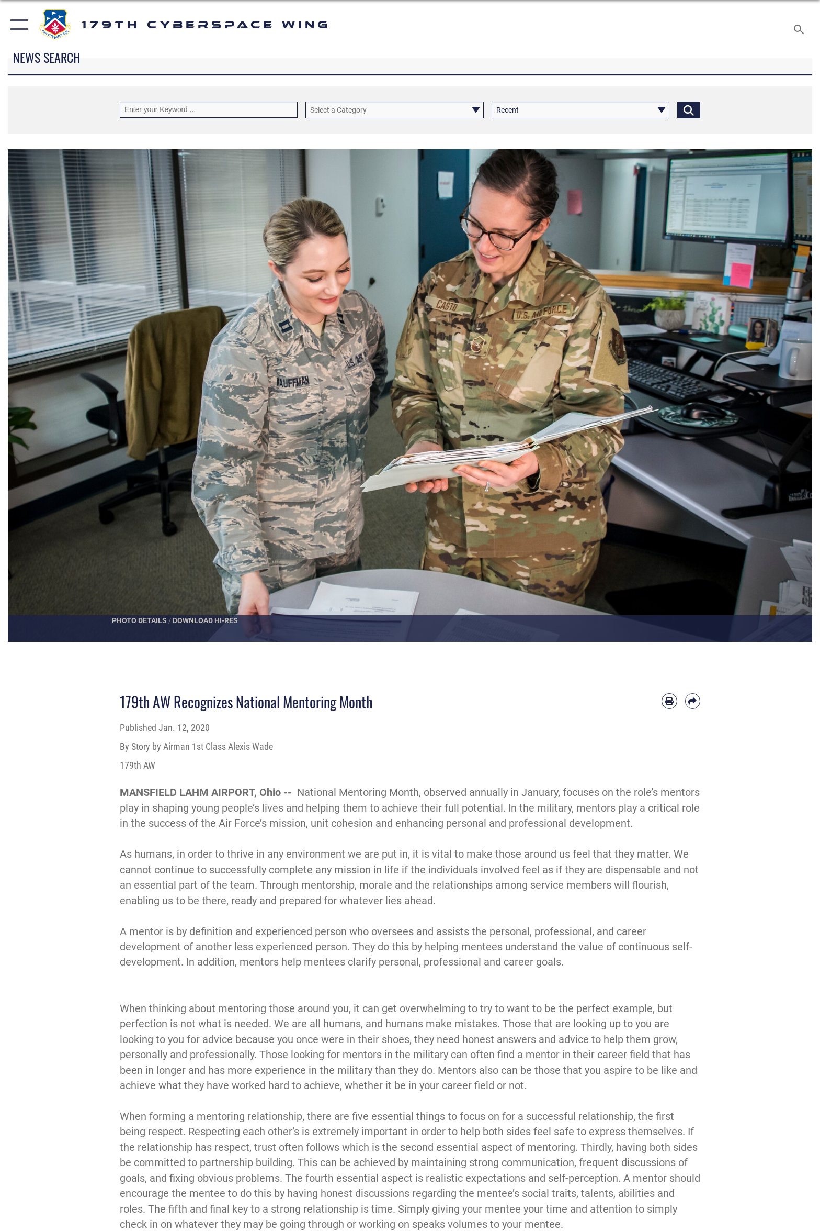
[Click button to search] (688, 110)
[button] (17, 25)
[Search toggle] (800, 25)
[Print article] (669, 700)
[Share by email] (692, 700)
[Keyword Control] (209, 110)
